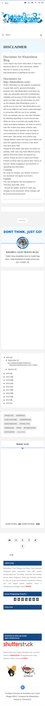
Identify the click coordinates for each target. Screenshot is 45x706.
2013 (8, 400)
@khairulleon (34, 696)
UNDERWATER (25, 420)
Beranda (22, 220)
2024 (8, 357)
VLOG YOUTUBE (11, 420)
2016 (8, 393)
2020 (8, 380)
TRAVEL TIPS (24, 424)
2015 (8, 397)
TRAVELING (9, 415)
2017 (8, 390)
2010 (8, 403)
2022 (8, 373)
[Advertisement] (21, 309)
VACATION (21, 432)
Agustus (11, 369)
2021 (8, 377)
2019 (8, 383)
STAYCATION (9, 432)
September (12, 360)
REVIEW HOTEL (30, 428)
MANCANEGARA (11, 424)
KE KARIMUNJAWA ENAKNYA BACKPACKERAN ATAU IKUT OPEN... (23, 364)
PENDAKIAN (9, 428)
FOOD (19, 428)
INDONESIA (20, 415)
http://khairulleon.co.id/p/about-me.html (18, 73)
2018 (8, 387)
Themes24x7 (26, 699)
